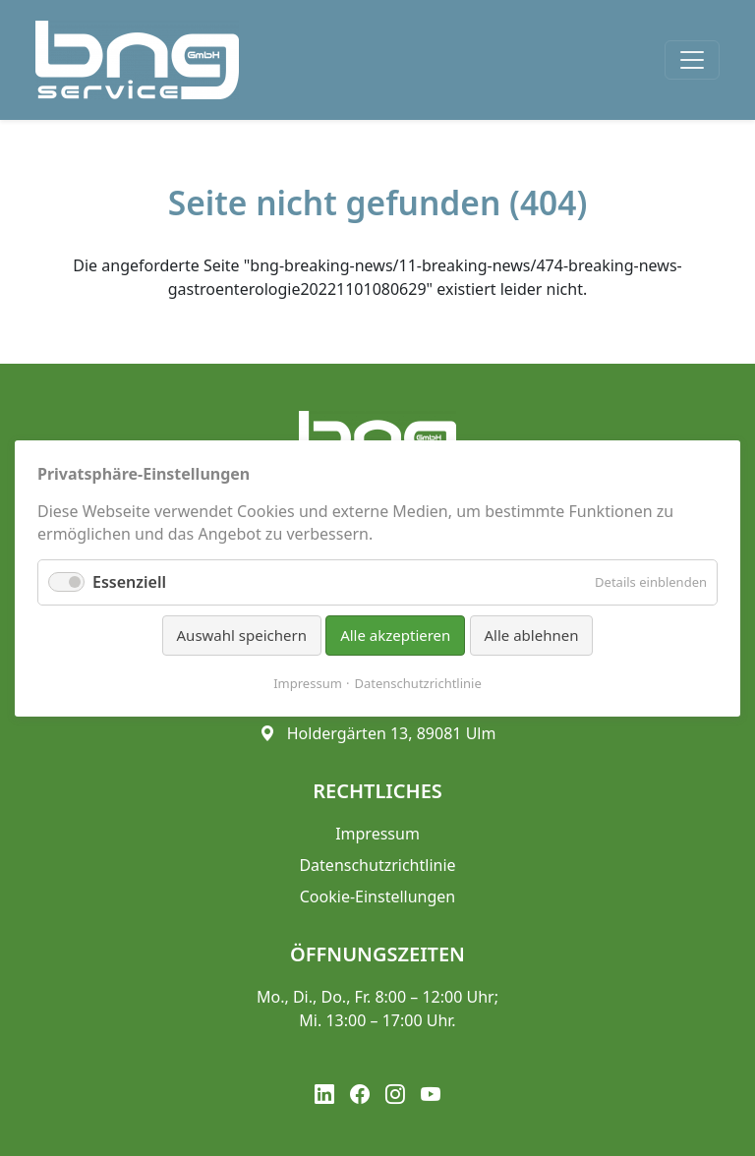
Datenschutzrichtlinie (418, 682)
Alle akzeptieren (395, 635)
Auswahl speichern (242, 635)
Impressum (307, 682)
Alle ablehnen (532, 635)
